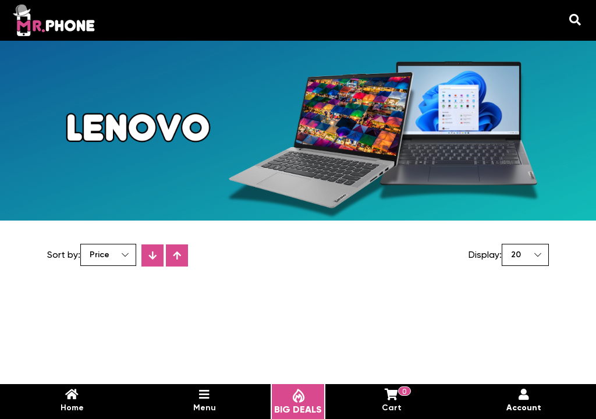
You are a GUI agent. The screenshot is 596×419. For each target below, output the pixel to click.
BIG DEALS (298, 401)
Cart (394, 400)
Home (72, 401)
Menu (204, 401)
